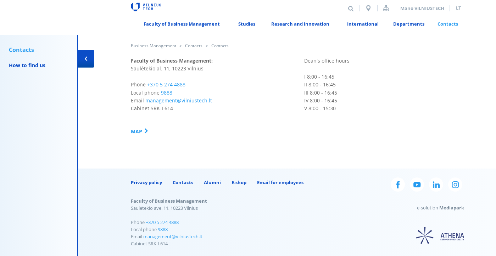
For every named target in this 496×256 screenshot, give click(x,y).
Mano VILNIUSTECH (422, 8)
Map (136, 131)
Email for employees (280, 182)
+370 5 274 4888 (166, 84)
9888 (166, 92)
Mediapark (451, 207)
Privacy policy (146, 182)
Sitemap (386, 8)
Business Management (153, 46)
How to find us (27, 65)
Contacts (193, 46)
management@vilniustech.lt (178, 100)
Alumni (212, 182)
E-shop (239, 182)
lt (458, 8)
